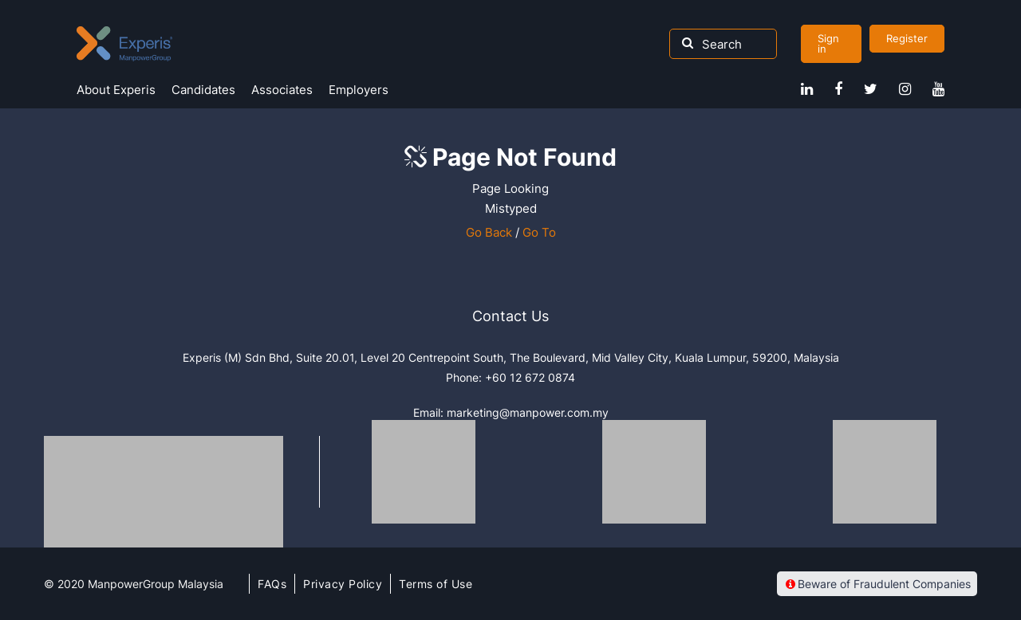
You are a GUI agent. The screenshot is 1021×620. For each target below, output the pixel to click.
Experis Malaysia (124, 44)
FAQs (272, 584)
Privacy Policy (342, 584)
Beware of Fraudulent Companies (877, 584)
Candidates (203, 89)
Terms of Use (435, 584)
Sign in (828, 43)
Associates (282, 89)
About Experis (116, 89)
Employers (358, 89)
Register (907, 38)
